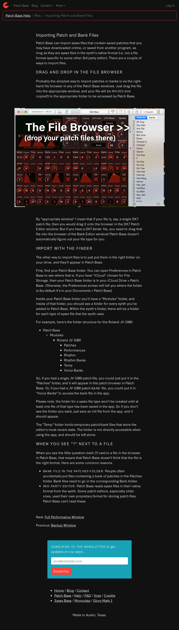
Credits (109, 595)
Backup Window (63, 525)
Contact (83, 590)
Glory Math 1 (102, 600)
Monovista (82, 600)
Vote (97, 595)
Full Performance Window (64, 516)
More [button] (59, 5)
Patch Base (21, 5)
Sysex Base (62, 600)
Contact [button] (46, 5)
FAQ (87, 595)
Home (59, 590)
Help (77, 595)
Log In (170, 5)
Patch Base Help (18, 15)
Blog (35, 5)
